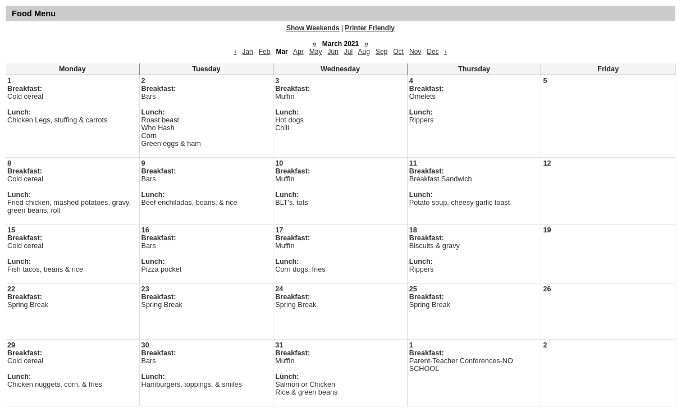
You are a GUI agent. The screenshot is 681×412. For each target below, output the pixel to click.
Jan (247, 52)
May (315, 52)
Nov (415, 52)
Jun (332, 52)
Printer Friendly (370, 28)
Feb (265, 52)
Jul (348, 52)
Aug (364, 52)
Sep (381, 52)
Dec (432, 52)
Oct (398, 52)
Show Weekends (312, 28)
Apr (298, 52)
